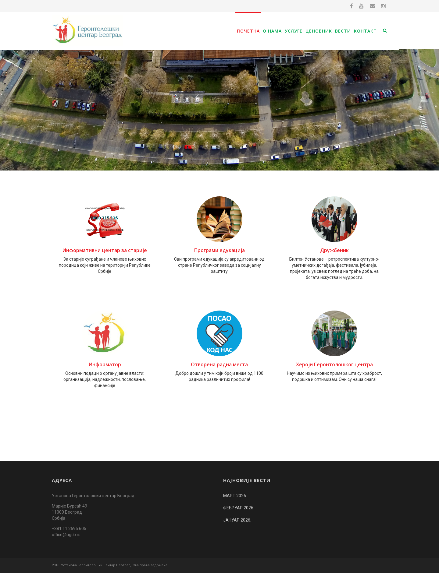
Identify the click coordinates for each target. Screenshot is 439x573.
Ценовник (318, 31)
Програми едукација (219, 250)
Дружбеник (334, 250)
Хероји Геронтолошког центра (334, 364)
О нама (272, 31)
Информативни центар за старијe (104, 250)
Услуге (293, 31)
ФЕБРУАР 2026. (238, 507)
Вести (343, 31)
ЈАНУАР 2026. (237, 520)
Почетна (248, 31)
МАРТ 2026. (235, 495)
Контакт (365, 31)
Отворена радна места (219, 364)
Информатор (104, 364)
